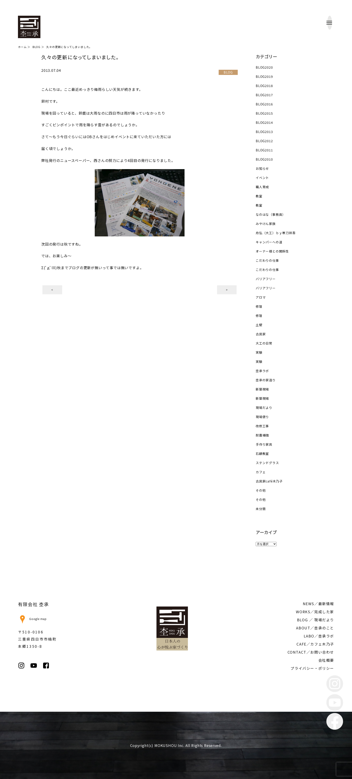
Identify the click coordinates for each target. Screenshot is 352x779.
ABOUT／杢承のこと (315, 628)
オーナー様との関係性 (272, 251)
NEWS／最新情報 (318, 603)
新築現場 (262, 389)
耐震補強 (262, 435)
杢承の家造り (266, 380)
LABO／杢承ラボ (319, 636)
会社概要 (326, 660)
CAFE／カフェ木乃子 (315, 644)
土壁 (259, 325)
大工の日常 (264, 343)
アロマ (261, 297)
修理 (259, 306)
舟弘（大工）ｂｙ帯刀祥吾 (276, 233)
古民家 (261, 334)
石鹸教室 (262, 453)
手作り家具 (264, 444)
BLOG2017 (264, 95)
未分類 (261, 508)
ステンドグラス (267, 462)
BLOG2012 (264, 141)
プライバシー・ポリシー (312, 668)
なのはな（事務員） (271, 214)
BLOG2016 (264, 104)
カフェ (261, 472)
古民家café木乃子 (269, 481)
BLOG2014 (264, 122)
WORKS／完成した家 (315, 611)
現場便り (262, 417)
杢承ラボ (262, 371)
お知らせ (262, 168)
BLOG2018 (264, 85)
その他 (261, 490)
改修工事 (262, 426)
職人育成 (262, 187)
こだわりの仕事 (267, 260)
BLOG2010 (264, 159)
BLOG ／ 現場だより (315, 619)
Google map (32, 619)
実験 (259, 352)
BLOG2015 (264, 113)
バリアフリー (266, 279)
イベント (262, 177)
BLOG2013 (264, 131)
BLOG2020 (264, 67)
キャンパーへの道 (269, 242)
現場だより (264, 407)
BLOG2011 (264, 150)
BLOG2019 (264, 76)
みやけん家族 (266, 223)
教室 (259, 196)
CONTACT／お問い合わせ (311, 652)
